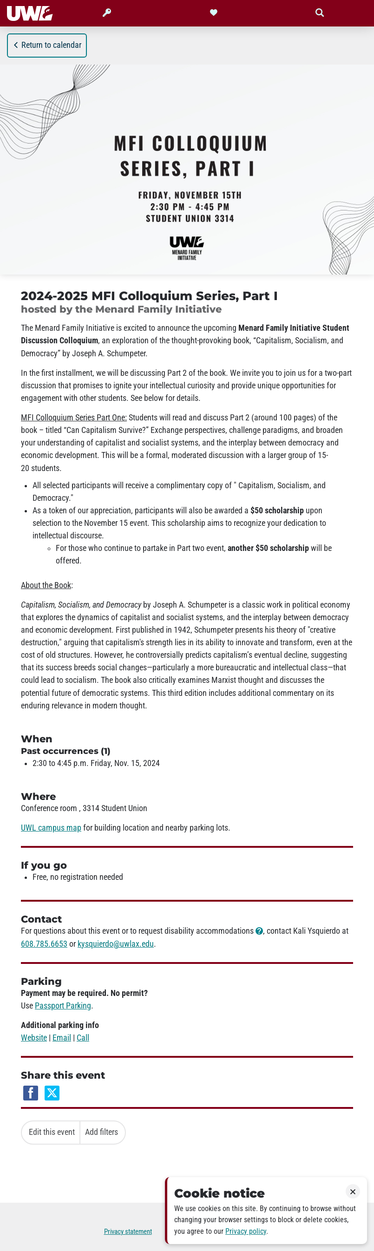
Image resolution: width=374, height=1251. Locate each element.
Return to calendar (47, 45)
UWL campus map (51, 827)
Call (83, 1037)
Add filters (101, 1132)
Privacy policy (245, 1231)
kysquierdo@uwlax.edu (116, 944)
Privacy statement (128, 1231)
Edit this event (52, 1132)
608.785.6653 (44, 944)
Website (34, 1037)
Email (61, 1037)
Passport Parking (63, 1005)
